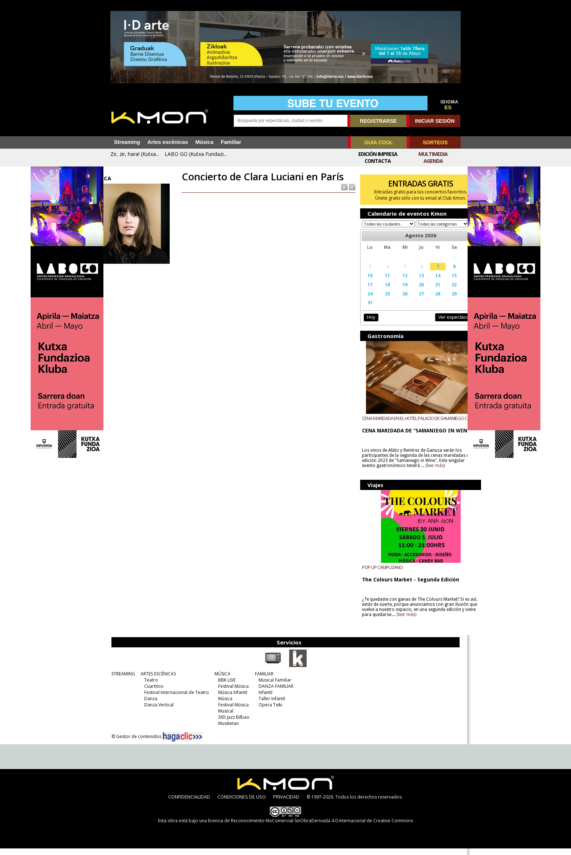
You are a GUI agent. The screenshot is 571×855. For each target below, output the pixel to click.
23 (453, 291)
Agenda (433, 160)
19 (393, 291)
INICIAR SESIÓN (434, 121)
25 (377, 300)
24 (362, 300)
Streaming (127, 142)
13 (408, 282)
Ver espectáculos (437, 324)
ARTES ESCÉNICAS (155, 680)
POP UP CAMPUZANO (375, 573)
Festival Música (230, 693)
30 (453, 300)
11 (377, 282)
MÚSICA (220, 680)
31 (362, 309)
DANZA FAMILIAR (273, 693)
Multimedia (433, 153)
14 (423, 282)
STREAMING (120, 680)
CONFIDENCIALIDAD (189, 803)
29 (437, 300)
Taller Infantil (269, 705)
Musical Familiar (272, 686)
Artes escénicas (167, 142)
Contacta (378, 160)
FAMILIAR (261, 680)
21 (423, 291)
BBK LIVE (224, 686)
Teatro (148, 686)
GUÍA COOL (379, 142)
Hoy (363, 324)
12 (393, 282)
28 (423, 300)
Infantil (262, 699)
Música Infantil (229, 699)
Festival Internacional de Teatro (173, 699)
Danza (147, 705)
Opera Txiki (267, 711)
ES (448, 107)
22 (437, 291)
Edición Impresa (377, 153)
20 (408, 291)
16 (453, 282)
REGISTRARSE (378, 121)
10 (362, 282)
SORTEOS (435, 142)
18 (377, 291)
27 (408, 300)
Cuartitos (150, 693)
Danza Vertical (156, 711)
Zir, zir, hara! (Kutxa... (134, 153)
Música (204, 142)
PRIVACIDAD (286, 803)
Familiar (231, 142)
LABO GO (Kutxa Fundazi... (196, 153)
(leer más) (446, 472)
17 (362, 291)
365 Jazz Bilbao (231, 724)
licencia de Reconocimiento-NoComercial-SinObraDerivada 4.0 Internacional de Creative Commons (310, 827)
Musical (223, 717)
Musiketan (225, 730)
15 (437, 282)
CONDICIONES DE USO (241, 803)
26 (393, 300)
